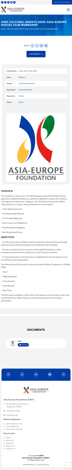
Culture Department (25, 90)
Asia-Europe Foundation (26, 83)
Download (24, 344)
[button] (32, 45)
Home (3, 29)
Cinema (21, 96)
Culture (21, 102)
